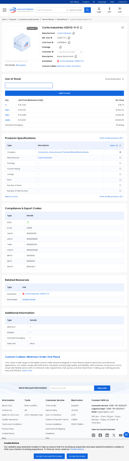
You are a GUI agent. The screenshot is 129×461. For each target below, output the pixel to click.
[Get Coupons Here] (85, 2)
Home (4, 19)
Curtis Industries (64, 33)
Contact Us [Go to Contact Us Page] (7, 410)
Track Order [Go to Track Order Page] (51, 405)
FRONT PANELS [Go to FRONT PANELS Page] (77, 424)
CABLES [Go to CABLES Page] (74, 419)
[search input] (60, 10)
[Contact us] (126, 435)
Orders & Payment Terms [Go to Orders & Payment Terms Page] (57, 419)
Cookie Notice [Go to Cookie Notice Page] (8, 433)
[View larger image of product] (22, 43)
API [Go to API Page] (26, 410)
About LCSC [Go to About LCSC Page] (7, 405)
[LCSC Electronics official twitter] (114, 435)
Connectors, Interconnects (29, 19)
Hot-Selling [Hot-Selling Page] (74, 2)
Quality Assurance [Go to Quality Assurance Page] (10, 419)
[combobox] (70, 52)
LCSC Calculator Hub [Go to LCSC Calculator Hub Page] (34, 415)
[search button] (87, 10)
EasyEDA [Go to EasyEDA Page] (74, 405)
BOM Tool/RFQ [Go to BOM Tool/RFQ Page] (31, 405)
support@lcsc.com (106, 412)
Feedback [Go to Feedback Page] (50, 433)
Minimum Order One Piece (69, 66)
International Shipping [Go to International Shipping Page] (55, 429)
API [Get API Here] (94, 2)
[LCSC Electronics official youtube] (121, 435)
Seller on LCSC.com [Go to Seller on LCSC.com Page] (10, 415)
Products (12, 19)
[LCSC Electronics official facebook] (100, 435)
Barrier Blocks (62, 19)
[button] (102, 2)
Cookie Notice (77, 449)
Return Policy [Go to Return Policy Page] (51, 410)
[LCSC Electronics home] (22, 10)
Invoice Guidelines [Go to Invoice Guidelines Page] (54, 424)
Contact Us (122, 2)
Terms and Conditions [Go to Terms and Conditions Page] (12, 424)
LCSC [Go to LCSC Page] (73, 415)
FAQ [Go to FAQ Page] (47, 438)
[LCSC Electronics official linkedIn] (107, 435)
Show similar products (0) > (112, 138)
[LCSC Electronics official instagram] (93, 435)
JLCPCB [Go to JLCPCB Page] (74, 410)
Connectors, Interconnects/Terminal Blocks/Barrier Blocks (63, 152)
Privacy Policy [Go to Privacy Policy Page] (8, 429)
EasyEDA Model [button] (28, 299)
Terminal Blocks (48, 19)
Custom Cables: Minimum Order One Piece (32, 357)
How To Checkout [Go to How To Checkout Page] (53, 415)
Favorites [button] (32, 28)
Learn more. (27, 370)
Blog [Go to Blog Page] (4, 438)
